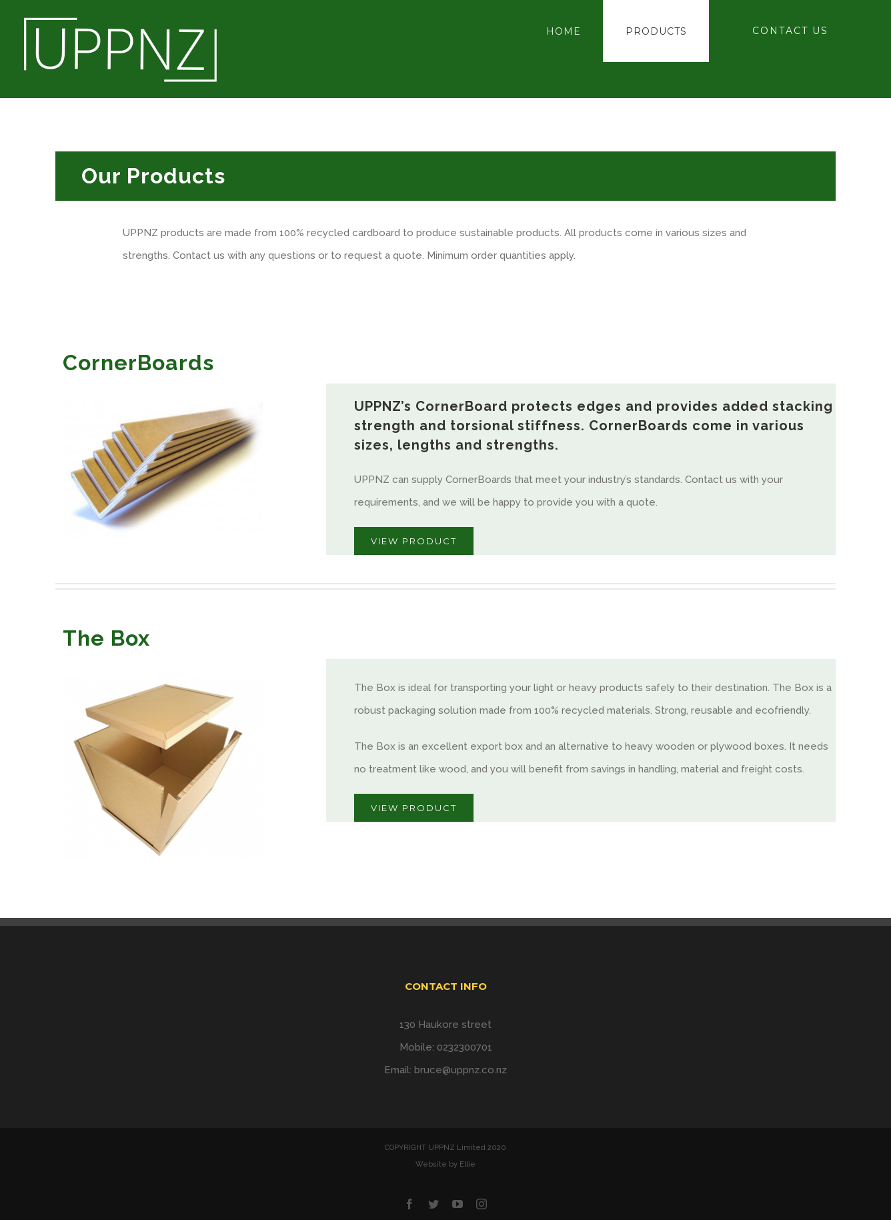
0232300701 (464, 1047)
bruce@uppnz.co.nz (460, 1070)
